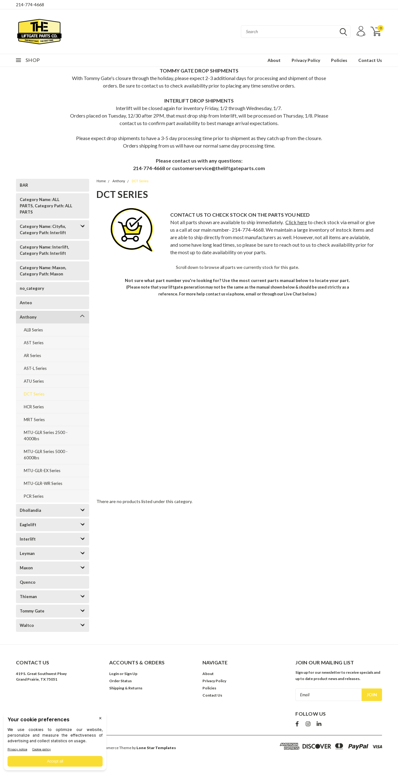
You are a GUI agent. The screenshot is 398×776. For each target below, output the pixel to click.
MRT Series (34, 419)
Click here (296, 222)
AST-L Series (35, 368)
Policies (339, 60)
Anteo (26, 302)
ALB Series (33, 329)
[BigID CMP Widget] (55, 742)
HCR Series (34, 406)
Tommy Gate (32, 610)
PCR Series (33, 496)
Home (101, 181)
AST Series (33, 342)
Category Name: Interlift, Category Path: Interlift (44, 250)
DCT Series (34, 393)
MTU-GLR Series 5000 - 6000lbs (46, 454)
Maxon (26, 567)
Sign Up (130, 673)
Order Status (120, 680)
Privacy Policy (306, 60)
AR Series (32, 355)
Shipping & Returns (125, 688)
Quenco (27, 582)
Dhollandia (30, 510)
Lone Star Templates (156, 747)
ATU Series (34, 381)
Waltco (27, 625)
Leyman (27, 553)
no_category (32, 288)
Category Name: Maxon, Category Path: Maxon (43, 270)
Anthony (28, 317)
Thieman (28, 596)
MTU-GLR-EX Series (42, 470)
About (274, 60)
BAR (24, 185)
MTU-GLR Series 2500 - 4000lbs (46, 435)
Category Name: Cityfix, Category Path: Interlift (43, 229)
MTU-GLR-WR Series (43, 483)
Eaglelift (28, 524)
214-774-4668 (30, 4)
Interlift (28, 539)
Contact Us (370, 60)
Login (114, 673)
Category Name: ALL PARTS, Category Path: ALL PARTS (46, 205)
